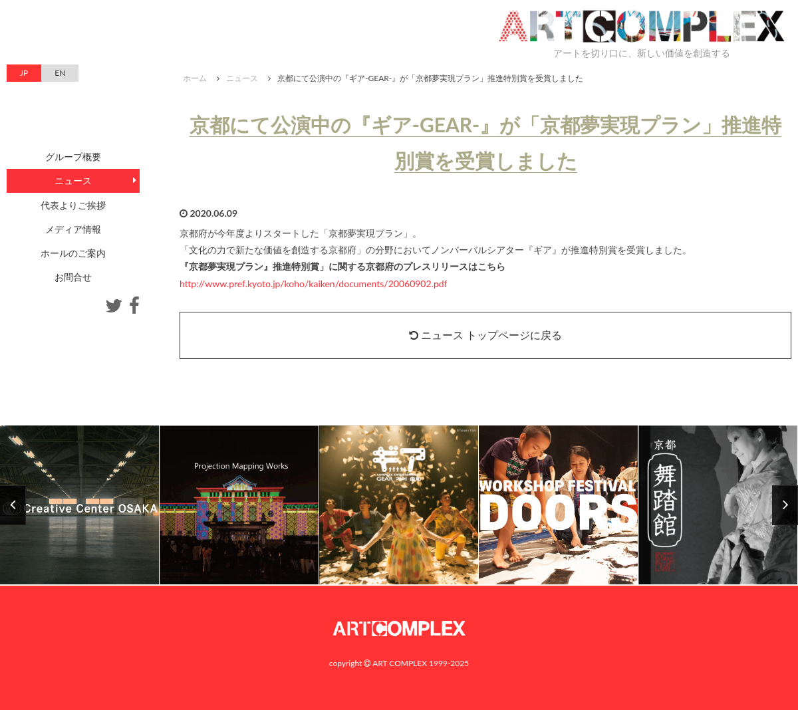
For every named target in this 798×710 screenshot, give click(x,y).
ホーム (195, 78)
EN (60, 73)
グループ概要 (73, 156)
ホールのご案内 (73, 253)
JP (24, 73)
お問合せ (73, 277)
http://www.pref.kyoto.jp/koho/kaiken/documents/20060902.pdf (314, 283)
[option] (399, 505)
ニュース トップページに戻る (485, 334)
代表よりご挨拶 (73, 205)
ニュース (242, 78)
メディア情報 (73, 229)
